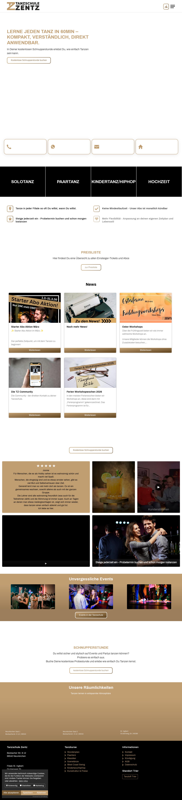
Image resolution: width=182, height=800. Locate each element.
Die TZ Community (22, 391)
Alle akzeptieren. (11, 793)
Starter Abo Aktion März (25, 326)
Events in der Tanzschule (91, 615)
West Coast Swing (76, 765)
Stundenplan (73, 752)
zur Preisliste (91, 267)
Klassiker (71, 758)
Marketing (38, 786)
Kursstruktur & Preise (77, 771)
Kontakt (128, 752)
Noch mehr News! (77, 326)
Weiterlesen (34, 350)
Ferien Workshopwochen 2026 (84, 391)
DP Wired (44, 796)
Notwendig (11, 786)
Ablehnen (41, 793)
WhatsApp (64, 145)
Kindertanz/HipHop (76, 768)
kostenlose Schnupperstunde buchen (91, 670)
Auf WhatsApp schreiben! (70, 148)
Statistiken (25, 786)
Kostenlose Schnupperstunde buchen (29, 60)
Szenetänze (73, 761)
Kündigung (130, 758)
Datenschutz (131, 765)
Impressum (130, 755)
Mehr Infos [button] (23, 781)
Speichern (28, 793)
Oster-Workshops (132, 326)
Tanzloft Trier (130, 776)
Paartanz (71, 755)
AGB (127, 761)
